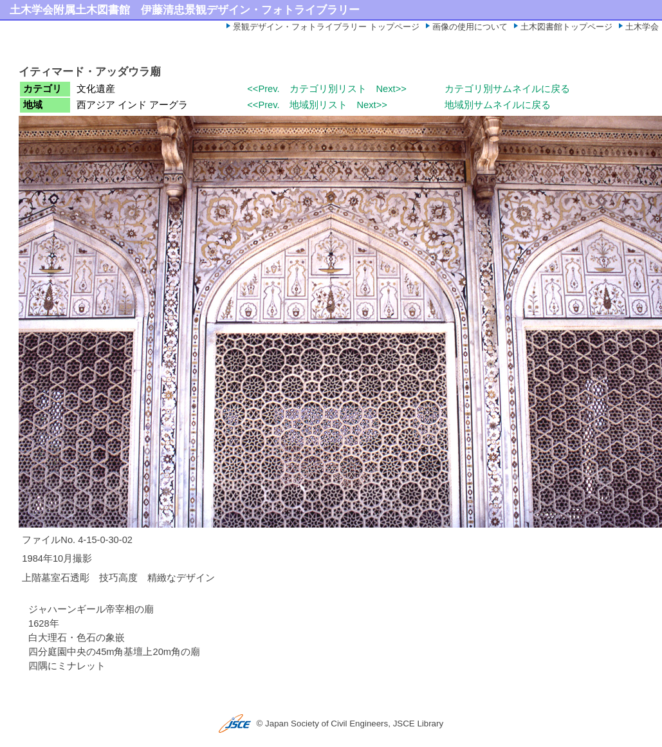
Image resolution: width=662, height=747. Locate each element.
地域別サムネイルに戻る (498, 105)
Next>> (391, 89)
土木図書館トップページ (566, 27)
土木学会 (642, 27)
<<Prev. (263, 89)
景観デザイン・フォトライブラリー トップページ (326, 27)
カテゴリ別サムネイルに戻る (507, 89)
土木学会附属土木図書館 (70, 9)
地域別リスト (318, 105)
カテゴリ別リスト (328, 89)
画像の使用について (470, 27)
